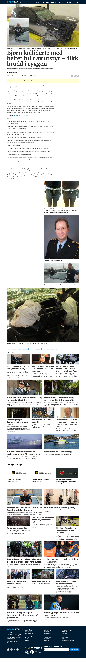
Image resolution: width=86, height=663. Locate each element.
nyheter (32, 350)
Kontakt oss (55, 2)
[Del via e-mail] (77, 76)
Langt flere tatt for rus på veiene (20, 116)
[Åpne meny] (78, 3)
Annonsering (66, 2)
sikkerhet (25, 350)
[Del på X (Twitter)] (75, 76)
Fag (43, 2)
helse (43, 350)
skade (19, 350)
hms (9, 350)
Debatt (38, 2)
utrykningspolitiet (52, 350)
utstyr (14, 350)
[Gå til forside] (14, 3)
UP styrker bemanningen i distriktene (22, 166)
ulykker (38, 350)
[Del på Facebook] (72, 76)
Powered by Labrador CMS (43, 661)
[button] (75, 474)
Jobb (47, 2)
